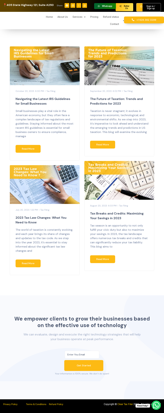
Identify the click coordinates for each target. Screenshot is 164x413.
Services (79, 17)
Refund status (111, 16)
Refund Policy (58, 404)
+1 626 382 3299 (144, 19)
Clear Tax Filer (125, 404)
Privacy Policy (11, 404)
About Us (62, 16)
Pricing (94, 16)
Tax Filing (50, 91)
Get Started (84, 365)
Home (49, 16)
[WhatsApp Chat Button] (156, 405)
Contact (114, 24)
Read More (28, 148)
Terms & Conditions (37, 404)
